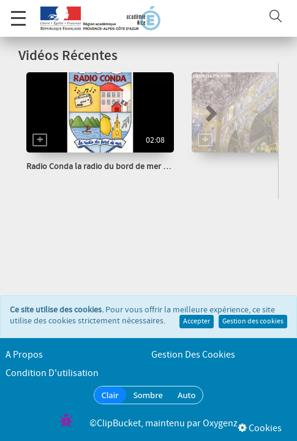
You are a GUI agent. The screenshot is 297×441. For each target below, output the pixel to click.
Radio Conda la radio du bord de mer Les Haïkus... (116, 166)
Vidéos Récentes (68, 56)
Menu (18, 12)
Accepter (196, 309)
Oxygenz (220, 423)
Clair (110, 395)
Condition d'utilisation (52, 373)
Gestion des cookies (253, 309)
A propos (24, 355)
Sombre (148, 395)
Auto (187, 395)
